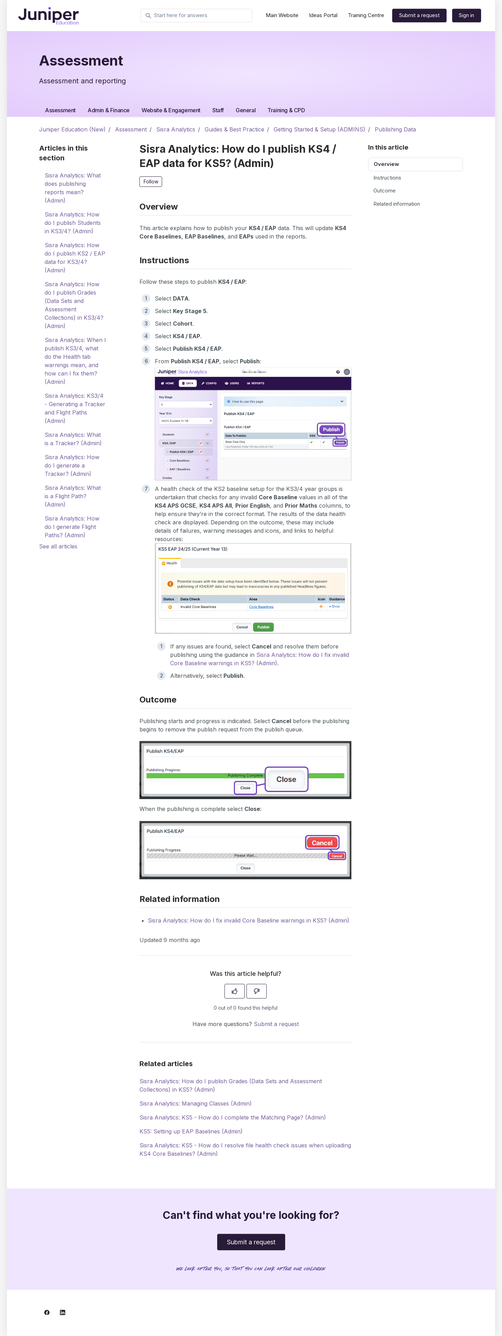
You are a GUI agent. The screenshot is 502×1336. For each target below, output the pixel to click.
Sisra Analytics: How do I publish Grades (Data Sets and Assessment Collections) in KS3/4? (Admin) (74, 305)
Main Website (282, 15)
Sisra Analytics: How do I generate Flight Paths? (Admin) (72, 527)
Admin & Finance (109, 110)
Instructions (387, 177)
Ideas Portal (323, 15)
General (246, 110)
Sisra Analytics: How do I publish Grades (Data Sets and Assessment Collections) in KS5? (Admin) (230, 1085)
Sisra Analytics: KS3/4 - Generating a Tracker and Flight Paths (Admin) (75, 408)
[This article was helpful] (235, 991)
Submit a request (419, 15)
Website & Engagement (171, 110)
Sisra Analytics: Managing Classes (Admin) (195, 1103)
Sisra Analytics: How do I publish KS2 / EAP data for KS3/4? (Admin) (75, 258)
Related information (396, 203)
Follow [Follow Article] (151, 181)
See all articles (58, 546)
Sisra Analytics (175, 129)
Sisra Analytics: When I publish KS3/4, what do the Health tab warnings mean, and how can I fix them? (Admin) (75, 360)
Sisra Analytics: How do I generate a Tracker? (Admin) (72, 465)
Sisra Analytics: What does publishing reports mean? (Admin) (73, 188)
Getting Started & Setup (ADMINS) (319, 129)
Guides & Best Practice (234, 129)
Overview (386, 164)
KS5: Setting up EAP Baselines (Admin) (191, 1131)
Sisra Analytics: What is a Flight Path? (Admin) (73, 496)
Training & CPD (286, 110)
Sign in (466, 15)
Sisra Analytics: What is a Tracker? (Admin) (73, 439)
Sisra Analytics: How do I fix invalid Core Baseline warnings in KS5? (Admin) (248, 920)
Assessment (60, 110)
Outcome (384, 190)
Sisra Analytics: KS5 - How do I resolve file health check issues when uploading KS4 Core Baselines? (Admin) (245, 1149)
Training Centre (366, 15)
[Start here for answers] (196, 16)
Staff (218, 110)
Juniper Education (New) (72, 129)
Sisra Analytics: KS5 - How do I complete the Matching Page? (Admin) (232, 1117)
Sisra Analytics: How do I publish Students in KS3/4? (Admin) (73, 223)
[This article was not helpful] (256, 991)
